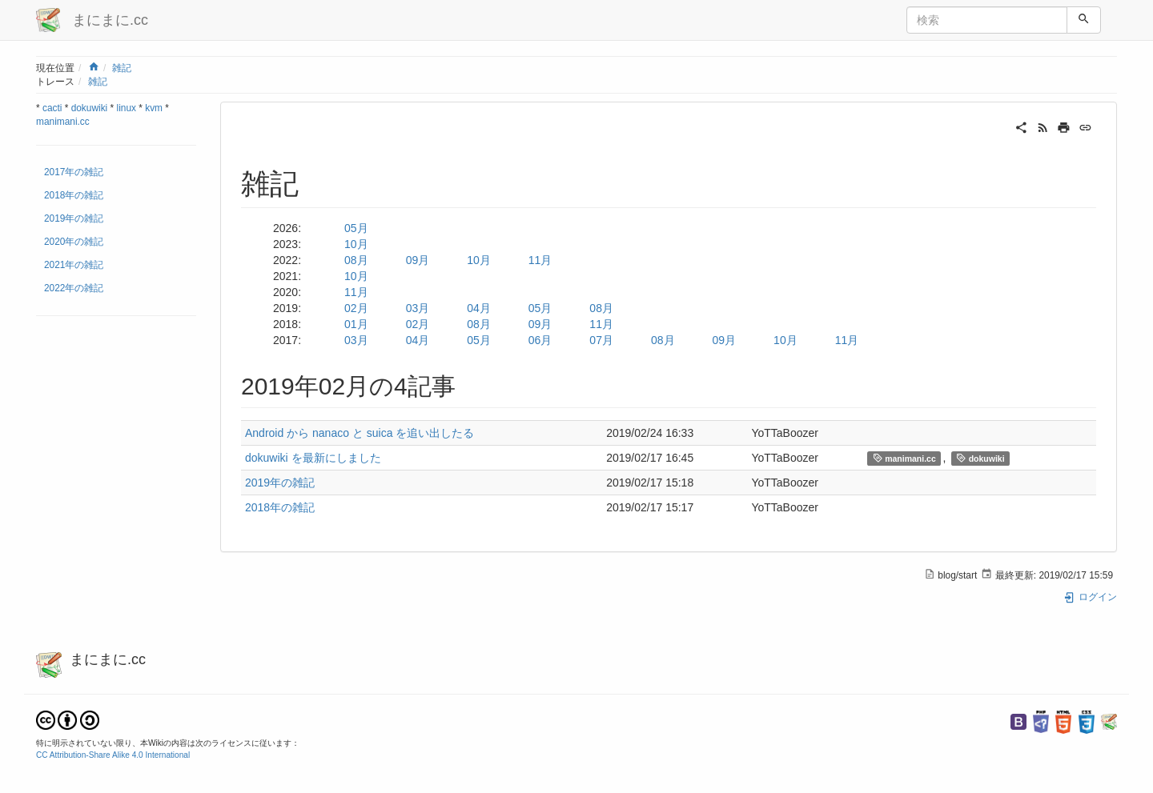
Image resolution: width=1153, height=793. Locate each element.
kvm (154, 108)
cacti (52, 108)
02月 (356, 308)
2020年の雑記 (73, 241)
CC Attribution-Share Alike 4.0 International (113, 755)
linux (126, 108)
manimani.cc (63, 121)
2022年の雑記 (73, 288)
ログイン (1090, 597)
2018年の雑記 (73, 195)
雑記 (121, 68)
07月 (601, 340)
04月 (479, 308)
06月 (540, 340)
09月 (418, 260)
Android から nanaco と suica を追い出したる (359, 433)
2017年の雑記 (73, 172)
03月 (418, 308)
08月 (356, 260)
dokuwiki (89, 108)
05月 (356, 228)
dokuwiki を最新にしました (313, 457)
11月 (540, 260)
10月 (356, 244)
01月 (356, 324)
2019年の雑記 (73, 218)
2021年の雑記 (73, 264)
